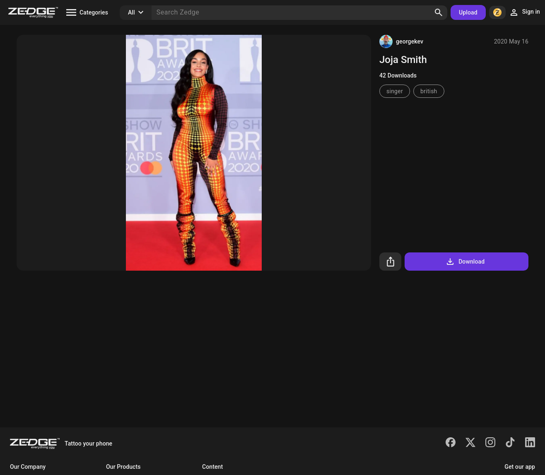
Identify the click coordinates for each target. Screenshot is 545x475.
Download (465, 262)
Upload (468, 12)
